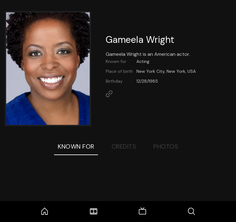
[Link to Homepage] (109, 94)
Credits (124, 146)
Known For (76, 146)
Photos (165, 146)
